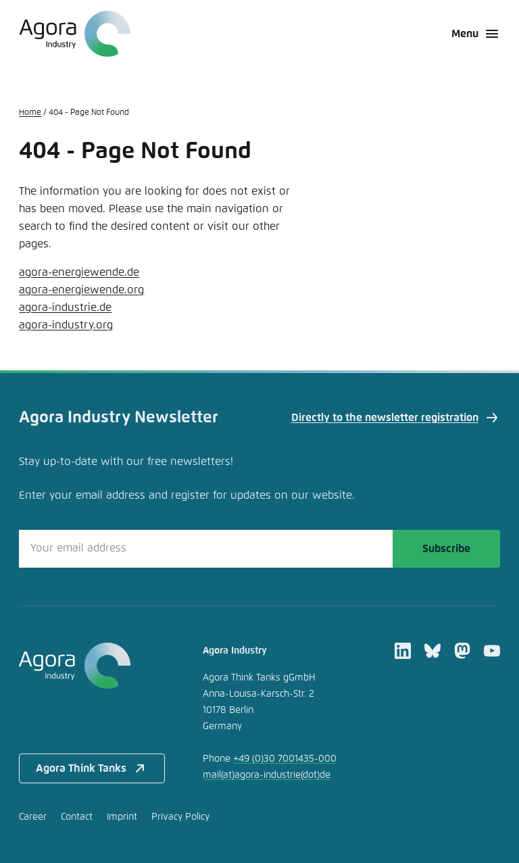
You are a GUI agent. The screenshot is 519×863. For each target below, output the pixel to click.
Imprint (122, 817)
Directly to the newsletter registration (395, 418)
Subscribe (446, 548)
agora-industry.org (66, 325)
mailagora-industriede (266, 775)
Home (30, 113)
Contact (77, 817)
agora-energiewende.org (81, 290)
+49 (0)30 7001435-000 (285, 759)
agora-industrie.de (65, 307)
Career (33, 817)
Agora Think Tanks (92, 768)
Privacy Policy (180, 817)
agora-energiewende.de (79, 272)
